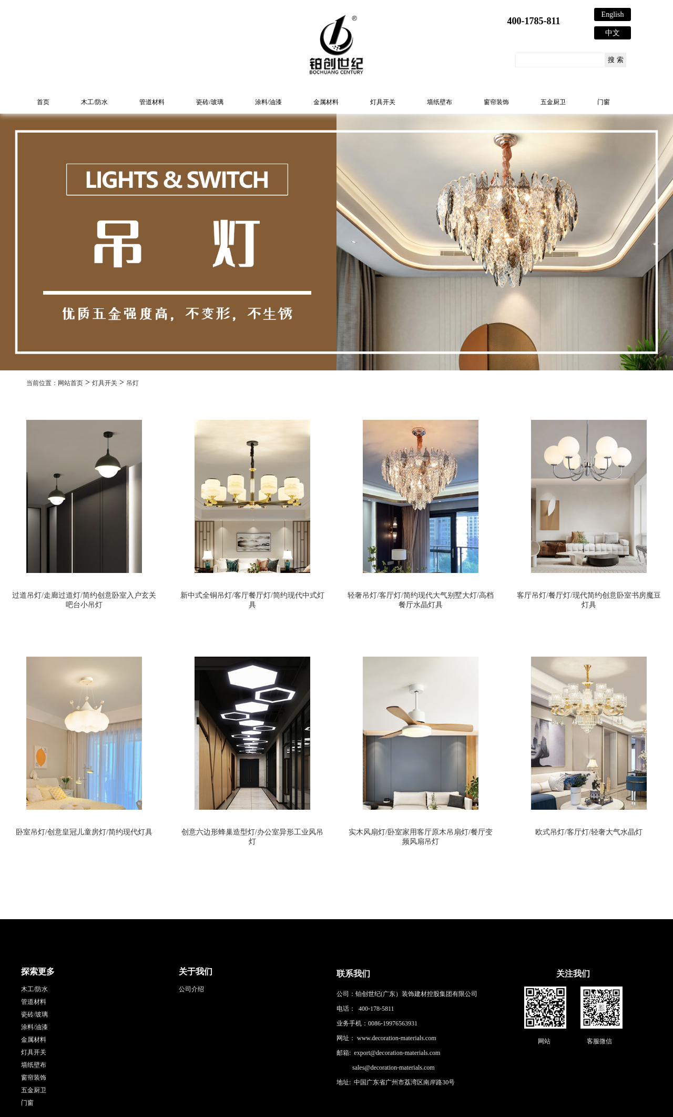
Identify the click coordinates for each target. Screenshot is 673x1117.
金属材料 (326, 102)
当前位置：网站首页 (54, 383)
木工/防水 (94, 102)
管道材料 (152, 102)
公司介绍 (191, 989)
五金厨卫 (553, 102)
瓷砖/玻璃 (209, 102)
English (612, 14)
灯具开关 (382, 102)
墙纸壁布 (439, 102)
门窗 (603, 102)
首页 (43, 102)
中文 (612, 33)
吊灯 (132, 383)
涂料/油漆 (268, 102)
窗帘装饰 (496, 102)
